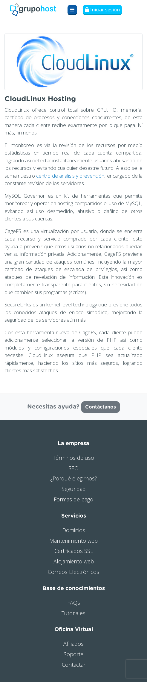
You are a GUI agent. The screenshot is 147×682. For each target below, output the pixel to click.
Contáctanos (100, 407)
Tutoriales (73, 613)
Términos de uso (73, 457)
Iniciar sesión (102, 9)
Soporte (73, 654)
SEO (73, 468)
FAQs (73, 602)
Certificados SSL (73, 550)
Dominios (73, 530)
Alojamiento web (73, 561)
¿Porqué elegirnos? (73, 478)
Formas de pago (73, 499)
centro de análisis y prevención (70, 175)
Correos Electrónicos (73, 571)
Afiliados (73, 643)
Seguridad (74, 488)
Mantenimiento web (73, 540)
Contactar (73, 664)
